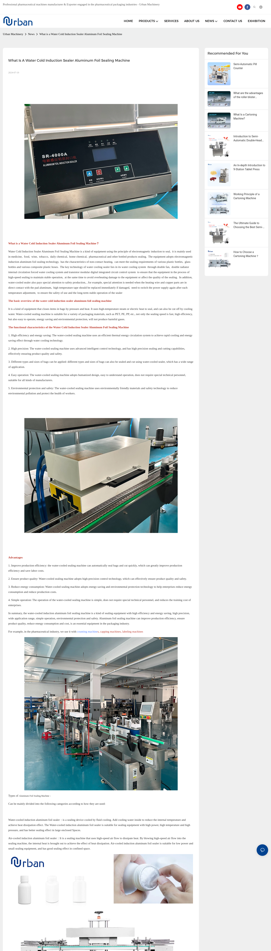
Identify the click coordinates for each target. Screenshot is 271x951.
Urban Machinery (13, 34)
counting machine (87, 631)
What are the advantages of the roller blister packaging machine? (248, 95)
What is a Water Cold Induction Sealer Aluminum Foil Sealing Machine (80, 34)
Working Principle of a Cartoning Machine (246, 196)
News (31, 34)
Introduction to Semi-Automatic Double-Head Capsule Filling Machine (247, 138)
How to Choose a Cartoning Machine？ (246, 254)
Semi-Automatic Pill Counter (245, 66)
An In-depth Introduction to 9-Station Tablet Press (249, 167)
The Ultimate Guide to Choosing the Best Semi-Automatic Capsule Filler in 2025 (248, 225)
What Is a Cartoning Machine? (245, 116)
